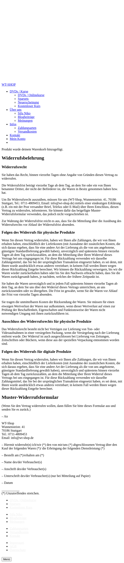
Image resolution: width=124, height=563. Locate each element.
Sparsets (15, 504)
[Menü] (7, 559)
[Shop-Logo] (42, 81)
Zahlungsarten (19, 528)
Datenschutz (18, 550)
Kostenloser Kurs (21, 507)
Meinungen (17, 521)
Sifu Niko (16, 514)
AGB (13, 546)
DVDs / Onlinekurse (23, 500)
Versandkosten (19, 532)
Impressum (17, 542)
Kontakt (15, 535)
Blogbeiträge (18, 518)
